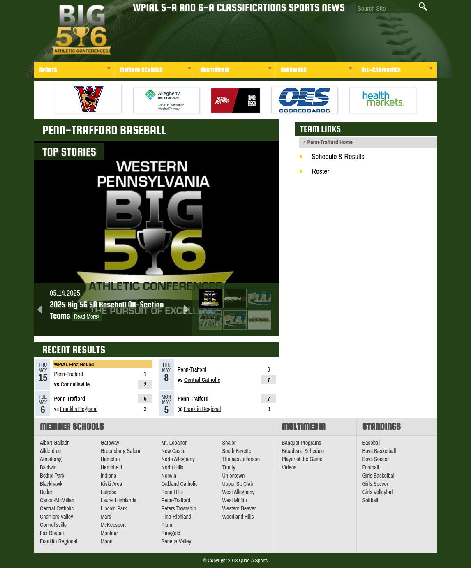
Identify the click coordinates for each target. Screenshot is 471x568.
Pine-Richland (177, 516)
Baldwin (48, 467)
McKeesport (113, 525)
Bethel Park (52, 475)
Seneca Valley (177, 541)
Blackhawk (51, 483)
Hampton (110, 459)
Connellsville (75, 384)
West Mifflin (234, 500)
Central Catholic (202, 379)
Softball (370, 500)
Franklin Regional (78, 409)
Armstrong (51, 459)
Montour (109, 533)
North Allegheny (178, 459)
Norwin (169, 475)
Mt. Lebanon (175, 442)
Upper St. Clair (237, 483)
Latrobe (109, 492)
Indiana (108, 475)
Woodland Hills (238, 516)
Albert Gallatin (55, 442)
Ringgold (171, 533)
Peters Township (179, 508)
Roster (320, 171)
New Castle (174, 451)
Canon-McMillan (57, 500)
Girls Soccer (375, 483)
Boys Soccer (375, 459)
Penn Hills (172, 492)
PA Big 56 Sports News (81, 29)
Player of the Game (302, 459)
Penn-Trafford (176, 500)
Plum (167, 525)
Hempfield (111, 467)
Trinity (228, 467)
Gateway (110, 442)
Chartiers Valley (56, 516)
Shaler (229, 442)
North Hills (173, 467)
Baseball (371, 442)
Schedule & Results (338, 156)
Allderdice (50, 451)
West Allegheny (238, 492)
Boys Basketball (379, 451)
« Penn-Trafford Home (328, 142)
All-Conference (380, 70)
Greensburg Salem (120, 451)
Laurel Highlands (118, 500)
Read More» (87, 316)
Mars (106, 516)
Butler (46, 492)
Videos (289, 467)
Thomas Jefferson (241, 459)
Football (370, 467)
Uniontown (233, 475)
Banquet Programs (301, 442)
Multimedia (214, 70)
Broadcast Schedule (303, 451)
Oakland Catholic (180, 483)
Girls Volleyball (378, 492)
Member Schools (141, 70)
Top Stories (69, 151)
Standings (293, 70)
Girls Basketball (378, 475)
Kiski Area (111, 483)
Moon (107, 541)
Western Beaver (239, 508)
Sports (48, 70)
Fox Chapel (52, 533)
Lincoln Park (114, 508)
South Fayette (236, 451)
